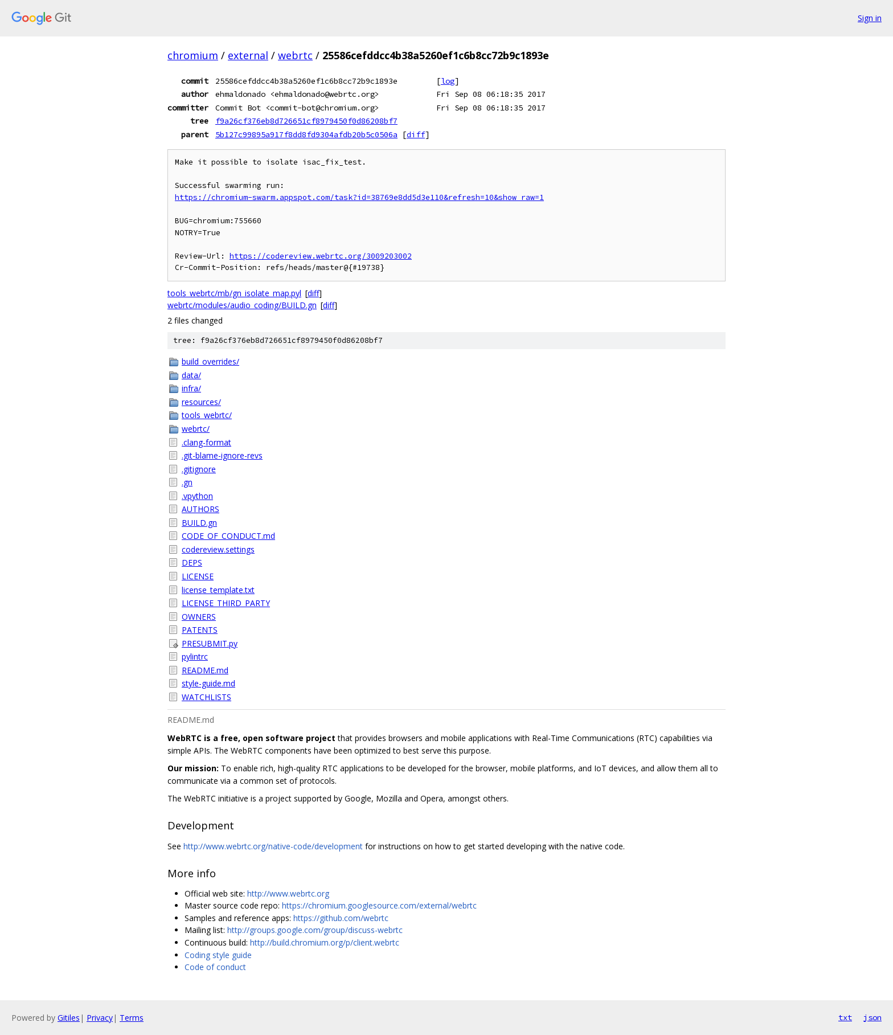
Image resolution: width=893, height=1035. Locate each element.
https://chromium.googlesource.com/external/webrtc (379, 905)
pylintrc (195, 656)
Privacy (100, 1017)
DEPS (192, 562)
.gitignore (199, 469)
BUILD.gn (199, 522)
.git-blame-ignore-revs (222, 455)
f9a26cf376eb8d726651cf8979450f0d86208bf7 (306, 121)
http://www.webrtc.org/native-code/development (273, 846)
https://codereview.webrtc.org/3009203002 (321, 256)
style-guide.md (208, 683)
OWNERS (199, 616)
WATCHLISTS (206, 697)
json (872, 1017)
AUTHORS (200, 509)
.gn (187, 482)
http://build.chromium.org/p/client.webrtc (324, 942)
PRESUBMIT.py (209, 643)
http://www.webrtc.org (288, 893)
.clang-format (206, 442)
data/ (191, 375)
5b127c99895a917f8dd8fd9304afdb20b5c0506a (306, 134)
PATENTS (200, 629)
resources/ (201, 401)
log (447, 81)
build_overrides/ (210, 361)
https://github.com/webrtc (340, 918)
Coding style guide (218, 955)
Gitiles (69, 1017)
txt (845, 1017)
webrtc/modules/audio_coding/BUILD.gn (242, 305)
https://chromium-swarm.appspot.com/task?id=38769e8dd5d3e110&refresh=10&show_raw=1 (359, 197)
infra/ (191, 388)
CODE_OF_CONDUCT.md (228, 535)
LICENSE (198, 576)
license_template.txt (218, 589)
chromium (192, 55)
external (248, 55)
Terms (132, 1017)
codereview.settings (218, 549)
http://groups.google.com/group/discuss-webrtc (315, 929)
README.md (205, 670)
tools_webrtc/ (207, 415)
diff (416, 134)
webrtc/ (196, 428)
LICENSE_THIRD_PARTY (226, 603)
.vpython (197, 495)
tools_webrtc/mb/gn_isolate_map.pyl (234, 293)
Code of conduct (215, 967)
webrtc (295, 55)
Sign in (870, 18)
